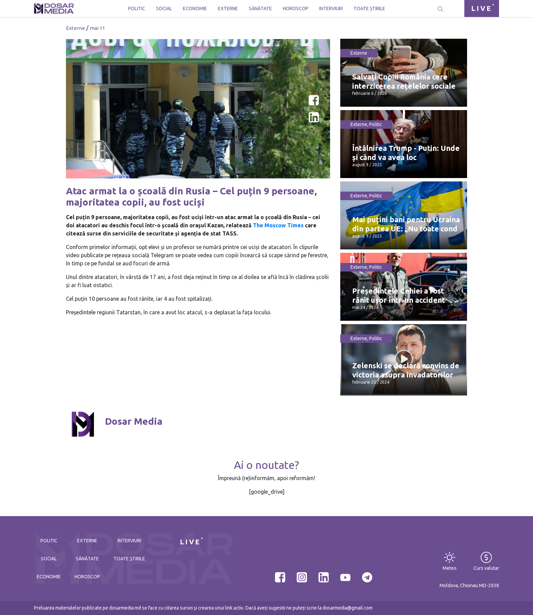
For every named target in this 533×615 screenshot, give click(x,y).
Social (164, 8)
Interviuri (331, 8)
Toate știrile (369, 8)
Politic (136, 8)
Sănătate (260, 8)
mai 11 (97, 28)
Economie (195, 8)
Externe (228, 8)
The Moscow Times (278, 225)
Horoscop (295, 8)
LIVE (481, 8)
